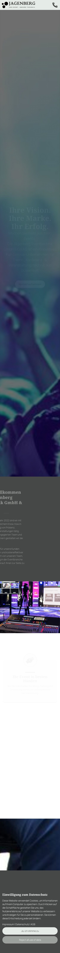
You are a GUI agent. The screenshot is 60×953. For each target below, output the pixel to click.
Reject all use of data (30, 939)
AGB (33, 924)
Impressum (8, 924)
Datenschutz (22, 924)
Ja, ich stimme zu (30, 931)
